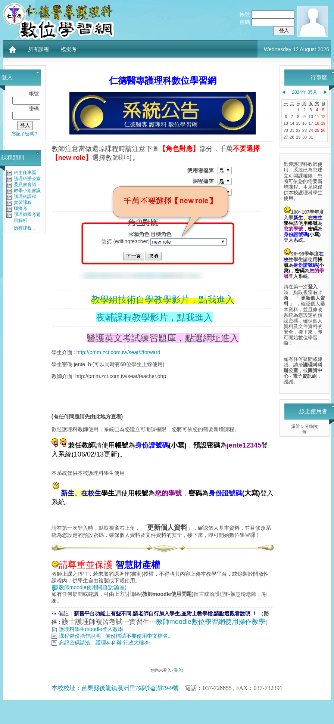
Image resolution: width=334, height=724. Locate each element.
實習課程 (23, 202)
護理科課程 (25, 196)
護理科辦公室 (27, 178)
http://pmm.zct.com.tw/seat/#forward (118, 352)
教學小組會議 (27, 190)
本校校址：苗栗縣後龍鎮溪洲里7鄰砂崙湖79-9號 (115, 688)
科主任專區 (25, 172)
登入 (178, 670)
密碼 (245, 22)
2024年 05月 (304, 92)
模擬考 (69, 49)
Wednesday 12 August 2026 (296, 49)
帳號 (245, 14)
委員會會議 (25, 184)
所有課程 (38, 49)
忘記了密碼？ (25, 133)
